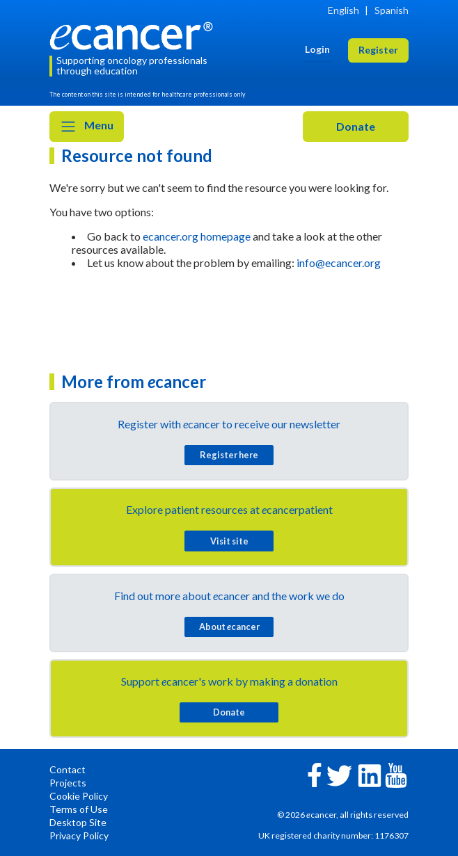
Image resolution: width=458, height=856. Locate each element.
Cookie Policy (78, 796)
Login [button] (317, 49)
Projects (67, 783)
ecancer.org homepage (197, 236)
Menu (86, 126)
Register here (229, 454)
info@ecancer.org (339, 262)
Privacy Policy (79, 835)
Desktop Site (77, 822)
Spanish (391, 10)
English (343, 10)
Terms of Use (78, 809)
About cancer (229, 626)
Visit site (229, 541)
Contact (67, 769)
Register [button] (378, 50)
